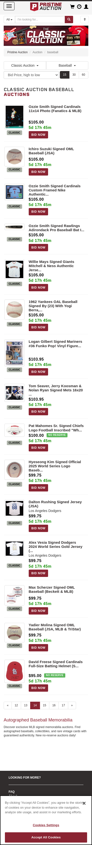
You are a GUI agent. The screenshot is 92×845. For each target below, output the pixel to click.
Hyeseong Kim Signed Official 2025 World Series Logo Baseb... (55, 466)
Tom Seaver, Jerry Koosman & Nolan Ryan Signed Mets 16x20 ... (56, 390)
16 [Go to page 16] (53, 705)
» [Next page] (72, 705)
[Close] (84, 803)
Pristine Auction (17, 52)
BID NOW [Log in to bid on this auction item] (38, 134)
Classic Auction (25, 65)
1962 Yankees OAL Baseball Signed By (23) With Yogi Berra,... (53, 306)
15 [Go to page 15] (44, 705)
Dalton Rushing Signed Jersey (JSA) (55, 504)
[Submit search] (69, 19)
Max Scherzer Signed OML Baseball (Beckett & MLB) (52, 589)
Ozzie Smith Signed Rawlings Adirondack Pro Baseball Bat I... (56, 228)
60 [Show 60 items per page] (83, 74)
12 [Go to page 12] (16, 705)
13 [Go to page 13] (25, 705)
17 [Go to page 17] (63, 705)
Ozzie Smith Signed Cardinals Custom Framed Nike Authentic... (55, 190)
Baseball (67, 65)
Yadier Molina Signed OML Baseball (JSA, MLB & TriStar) (55, 627)
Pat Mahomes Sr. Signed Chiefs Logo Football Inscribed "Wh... (56, 428)
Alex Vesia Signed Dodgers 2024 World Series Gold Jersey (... (55, 546)
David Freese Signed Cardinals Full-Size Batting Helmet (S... (56, 664)
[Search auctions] (40, 19)
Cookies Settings (46, 825)
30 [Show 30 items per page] (74, 74)
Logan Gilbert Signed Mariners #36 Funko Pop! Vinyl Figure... (55, 343)
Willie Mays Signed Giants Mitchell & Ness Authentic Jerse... (51, 266)
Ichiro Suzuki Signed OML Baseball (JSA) (51, 151)
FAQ (12, 791)
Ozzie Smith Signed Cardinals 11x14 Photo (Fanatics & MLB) (55, 108)
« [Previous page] (8, 705)
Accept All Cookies (46, 837)
